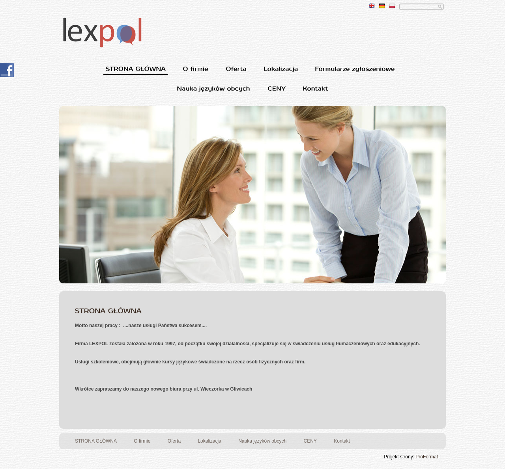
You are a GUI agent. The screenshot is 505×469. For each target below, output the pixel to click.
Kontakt (342, 441)
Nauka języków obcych (262, 441)
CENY (310, 441)
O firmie (142, 441)
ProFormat (426, 457)
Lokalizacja (209, 441)
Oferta (174, 441)
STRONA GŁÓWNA (96, 441)
